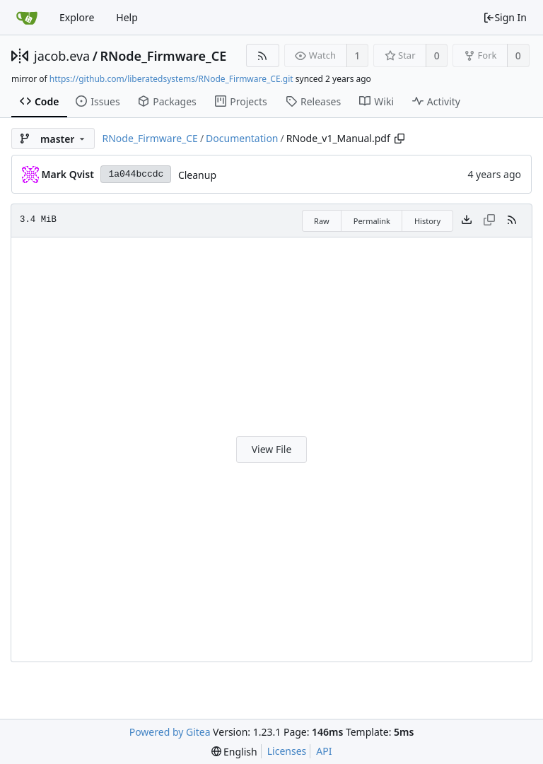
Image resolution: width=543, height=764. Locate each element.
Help (127, 17)
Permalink (372, 221)
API (324, 751)
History (427, 221)
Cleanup (197, 175)
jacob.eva (62, 56)
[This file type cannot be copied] (489, 220)
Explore (76, 17)
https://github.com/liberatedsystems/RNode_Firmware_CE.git (171, 79)
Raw (321, 221)
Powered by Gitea (170, 732)
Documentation (242, 138)
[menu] (234, 751)
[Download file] (466, 220)
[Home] (27, 17)
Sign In (505, 17)
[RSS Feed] (262, 55)
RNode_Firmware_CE (163, 56)
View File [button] (272, 449)
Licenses (287, 751)
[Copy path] (399, 138)
